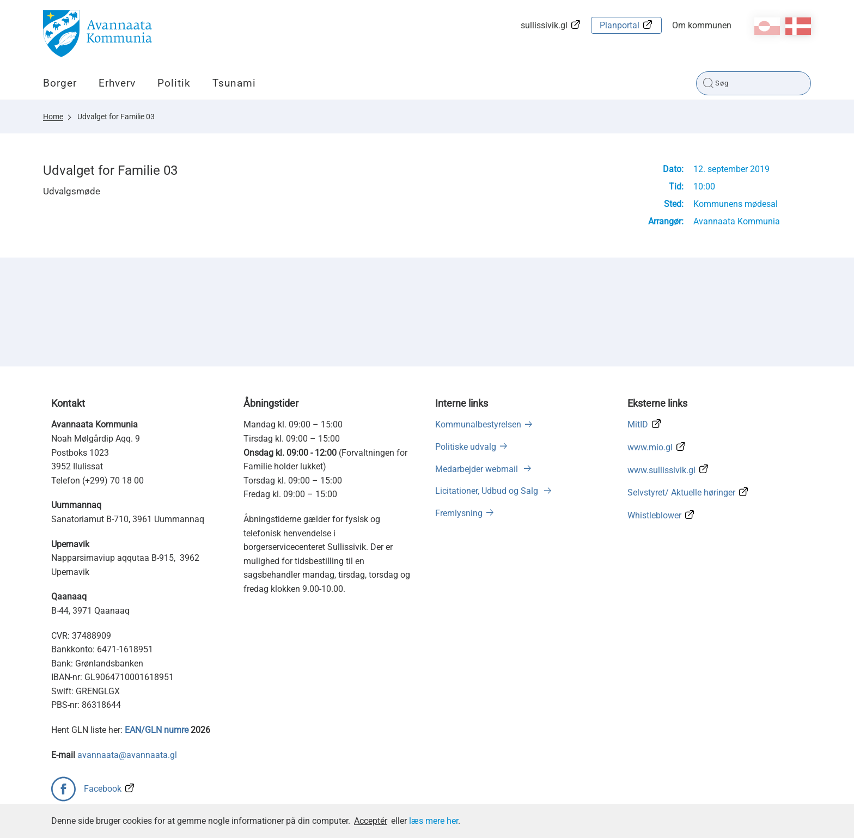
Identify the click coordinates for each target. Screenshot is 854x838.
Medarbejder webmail (477, 469)
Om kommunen (701, 25)
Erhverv (117, 83)
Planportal (619, 25)
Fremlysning (459, 513)
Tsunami (234, 83)
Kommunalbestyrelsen (478, 424)
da (798, 26)
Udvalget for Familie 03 (116, 116)
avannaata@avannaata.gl (127, 755)
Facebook (102, 789)
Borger (60, 83)
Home (53, 116)
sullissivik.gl (544, 25)
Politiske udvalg (465, 447)
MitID (637, 424)
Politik (174, 83)
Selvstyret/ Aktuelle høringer (681, 492)
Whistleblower (654, 515)
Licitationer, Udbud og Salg (487, 491)
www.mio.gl (650, 447)
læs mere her (433, 821)
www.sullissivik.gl (661, 470)
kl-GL (767, 26)
